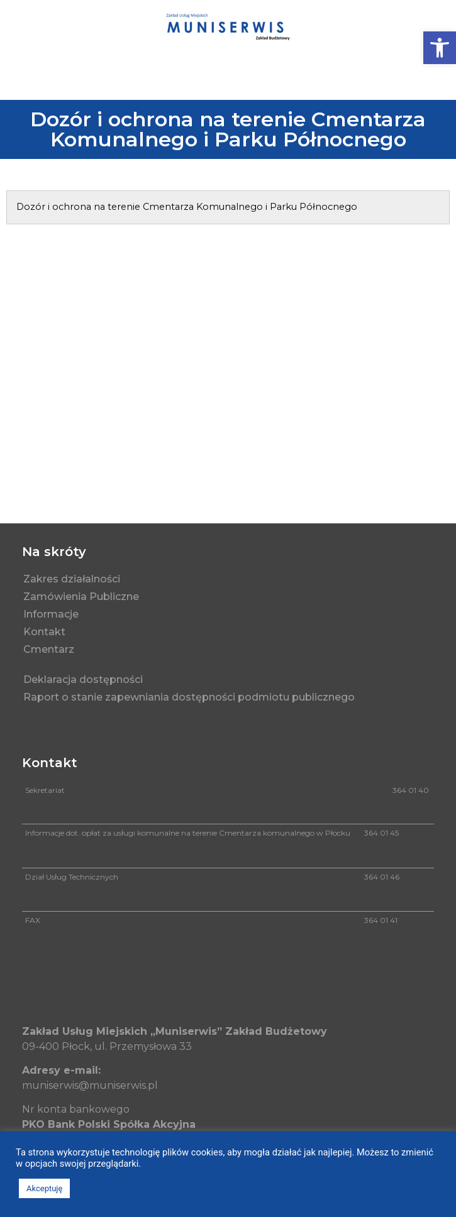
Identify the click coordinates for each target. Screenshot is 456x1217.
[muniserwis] (228, 381)
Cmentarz (52, 649)
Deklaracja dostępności (83, 679)
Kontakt (47, 632)
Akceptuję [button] (44, 1188)
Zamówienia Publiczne (81, 597)
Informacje (51, 614)
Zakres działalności (71, 579)
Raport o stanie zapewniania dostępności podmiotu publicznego (189, 697)
